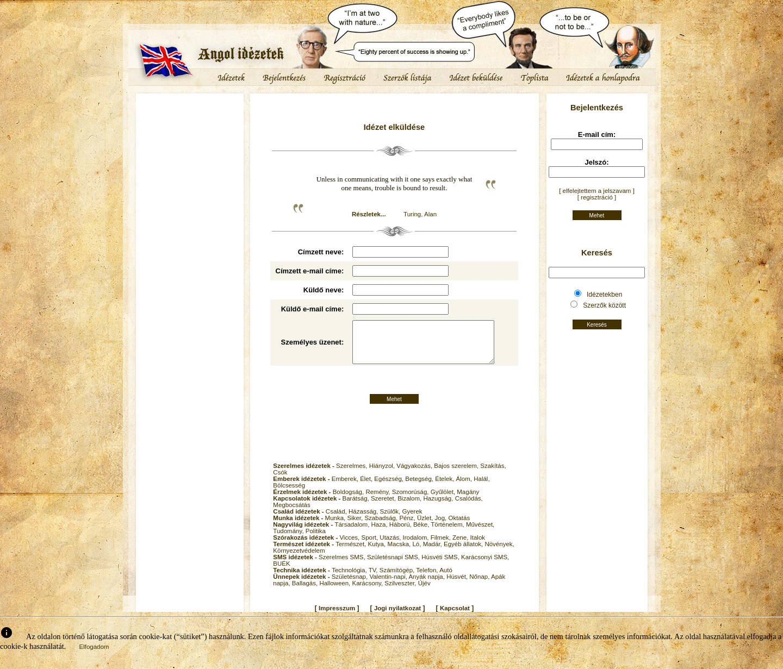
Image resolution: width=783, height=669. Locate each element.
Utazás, (391, 546)
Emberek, (346, 488)
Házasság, (364, 520)
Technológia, (350, 579)
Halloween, (335, 592)
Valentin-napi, (388, 586)
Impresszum (337, 617)
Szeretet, (384, 507)
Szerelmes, (352, 475)
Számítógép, (398, 579)
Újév (424, 592)
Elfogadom (94, 656)
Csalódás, (469, 507)
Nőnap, (480, 586)
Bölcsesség (289, 494)
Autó (445, 579)
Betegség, (420, 488)
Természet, (351, 553)
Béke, (422, 533)
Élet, (367, 488)
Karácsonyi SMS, (485, 566)
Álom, (465, 488)
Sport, (370, 546)
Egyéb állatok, (464, 553)
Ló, (417, 553)
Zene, (461, 546)
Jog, (442, 527)
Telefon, (427, 579)
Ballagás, (306, 592)
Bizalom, (410, 507)
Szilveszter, (401, 592)
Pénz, (408, 527)
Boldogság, (349, 501)
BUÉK (281, 573)
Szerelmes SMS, (343, 566)
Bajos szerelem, (457, 475)
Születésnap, (351, 586)
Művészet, (480, 533)
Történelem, (448, 533)
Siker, (355, 527)
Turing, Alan (420, 214)
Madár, (433, 553)
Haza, (380, 533)
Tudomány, (289, 540)
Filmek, (441, 546)
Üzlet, (426, 527)
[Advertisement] (189, 127)
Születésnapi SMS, (394, 566)
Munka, (336, 527)
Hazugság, (439, 507)
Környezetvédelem (299, 560)
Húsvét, (457, 586)
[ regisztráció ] (597, 197)
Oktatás (459, 527)
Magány (468, 501)
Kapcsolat (455, 617)
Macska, (399, 553)
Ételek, (445, 488)
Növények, (499, 553)
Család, (337, 520)
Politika (316, 540)
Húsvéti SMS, (441, 566)
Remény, (378, 501)
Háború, (401, 533)
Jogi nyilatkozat (397, 617)
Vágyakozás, (415, 475)
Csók (280, 481)
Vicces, (350, 546)
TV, (374, 579)
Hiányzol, (383, 475)
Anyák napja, (427, 586)
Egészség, (389, 488)
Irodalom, (417, 546)
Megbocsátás (291, 514)
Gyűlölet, (444, 501)
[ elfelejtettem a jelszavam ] (597, 190)
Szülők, (391, 520)
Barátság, (357, 507)
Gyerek (412, 520)
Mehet (394, 408)
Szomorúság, (411, 501)
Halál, (481, 488)
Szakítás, (493, 475)
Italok (478, 546)
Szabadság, (381, 527)
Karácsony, (368, 592)
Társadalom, (352, 533)
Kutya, (378, 553)
